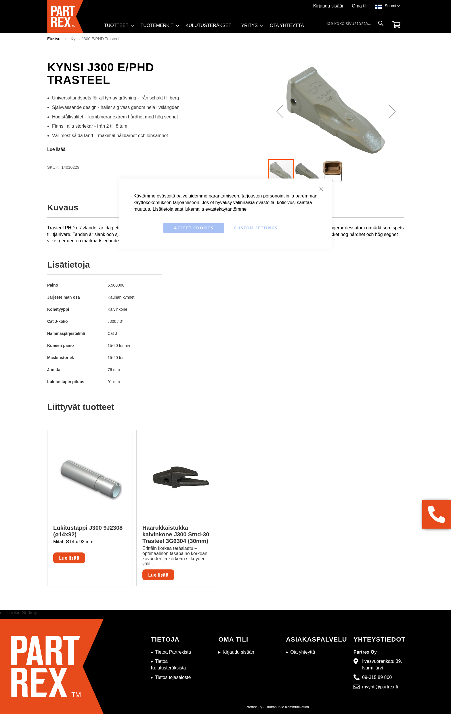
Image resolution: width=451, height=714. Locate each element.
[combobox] (354, 23)
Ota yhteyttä (302, 652)
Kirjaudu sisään (329, 5)
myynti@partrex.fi (380, 686)
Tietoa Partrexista (173, 652)
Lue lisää (56, 149)
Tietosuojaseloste (173, 677)
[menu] (207, 27)
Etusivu (53, 39)
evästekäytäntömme (225, 209)
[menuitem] (117, 25)
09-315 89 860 (377, 677)
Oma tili (359, 5)
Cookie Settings (22, 612)
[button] (392, 6)
